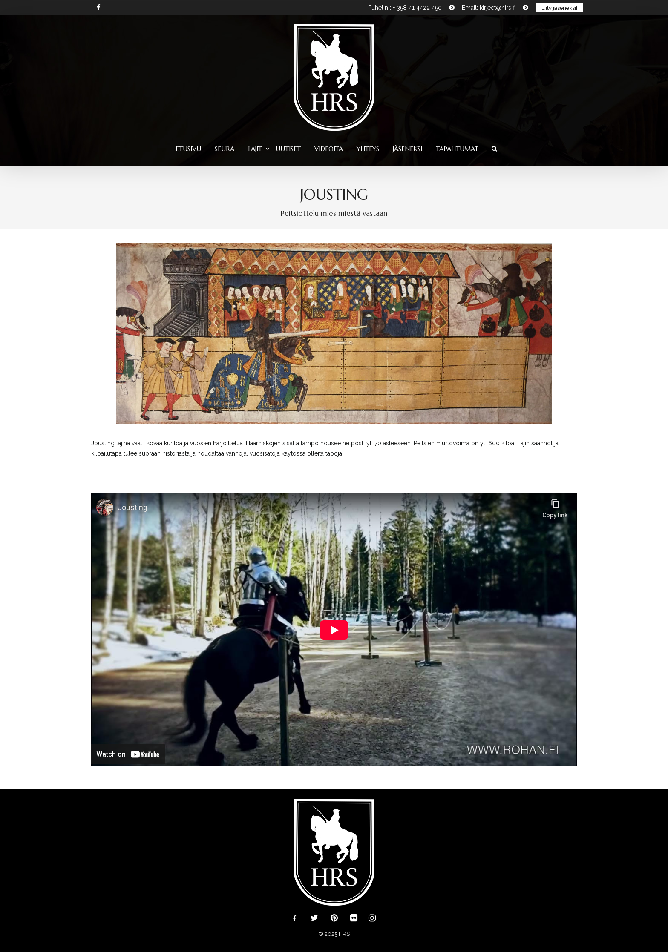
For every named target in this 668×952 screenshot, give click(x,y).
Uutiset (288, 149)
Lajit (255, 149)
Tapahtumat (457, 149)
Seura (224, 149)
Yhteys (368, 149)
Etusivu (188, 149)
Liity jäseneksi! (559, 8)
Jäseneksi (407, 149)
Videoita (328, 149)
